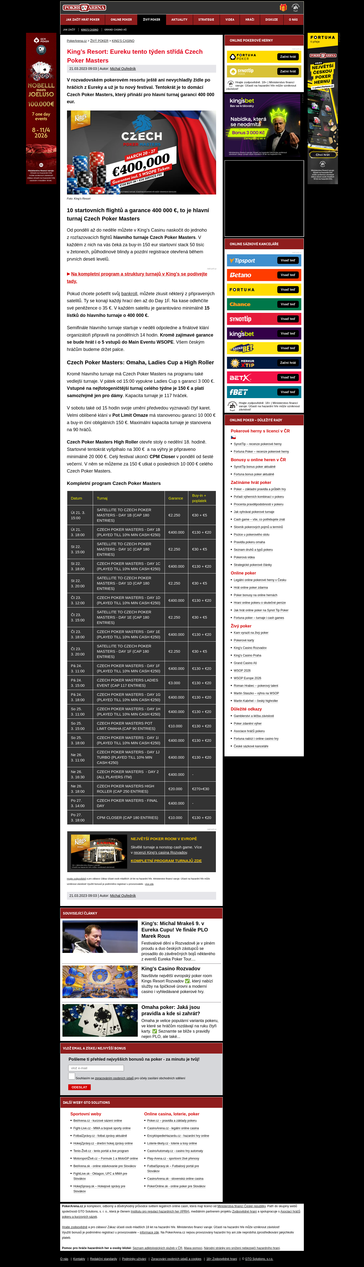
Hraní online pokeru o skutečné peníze (260, 602)
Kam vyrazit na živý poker (251, 633)
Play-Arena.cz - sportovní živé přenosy (173, 1158)
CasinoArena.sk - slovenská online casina (175, 1178)
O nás (64, 1259)
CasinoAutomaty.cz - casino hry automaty (175, 1151)
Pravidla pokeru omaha (249, 542)
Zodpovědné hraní (244, 1211)
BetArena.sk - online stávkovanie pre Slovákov (105, 1166)
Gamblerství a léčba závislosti (254, 716)
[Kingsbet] (262, 156)
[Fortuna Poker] (323, 183)
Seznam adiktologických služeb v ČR (157, 1248)
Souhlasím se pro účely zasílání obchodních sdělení (131, 1078)
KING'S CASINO (89, 29)
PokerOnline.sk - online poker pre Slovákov (176, 1186)
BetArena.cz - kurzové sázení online (98, 1120)
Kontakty (79, 1259)
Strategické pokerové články (253, 565)
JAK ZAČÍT (69, 29)
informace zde (149, 1232)
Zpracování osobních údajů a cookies (176, 1259)
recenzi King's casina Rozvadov (160, 852)
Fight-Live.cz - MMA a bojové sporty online (102, 1128)
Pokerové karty (244, 640)
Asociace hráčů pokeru (249, 731)
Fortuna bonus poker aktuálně (254, 474)
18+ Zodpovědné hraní (222, 1259)
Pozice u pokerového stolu (251, 534)
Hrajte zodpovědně (76, 878)
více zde (149, 884)
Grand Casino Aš (115, 29)
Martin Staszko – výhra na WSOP (256, 693)
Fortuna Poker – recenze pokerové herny (261, 451)
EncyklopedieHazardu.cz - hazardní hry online (178, 1136)
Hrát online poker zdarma (251, 587)
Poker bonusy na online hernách (255, 595)
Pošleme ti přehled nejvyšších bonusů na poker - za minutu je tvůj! (134, 1059)
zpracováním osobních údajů (114, 1078)
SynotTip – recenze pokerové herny (258, 444)
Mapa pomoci (193, 1248)
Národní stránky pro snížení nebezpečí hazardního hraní (242, 1248)
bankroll (129, 293)
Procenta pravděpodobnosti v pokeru (258, 504)
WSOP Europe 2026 (247, 678)
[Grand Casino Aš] (41, 183)
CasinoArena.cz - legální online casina (173, 1128)
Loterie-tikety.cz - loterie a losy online (172, 1143)
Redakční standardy (103, 1259)
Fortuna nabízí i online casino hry (256, 738)
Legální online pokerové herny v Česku (260, 580)
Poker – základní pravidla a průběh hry (260, 489)
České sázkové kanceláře (251, 746)
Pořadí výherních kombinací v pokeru (259, 497)
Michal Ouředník (123, 69)
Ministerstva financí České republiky (241, 1206)
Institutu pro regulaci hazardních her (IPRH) (160, 1211)
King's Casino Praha (247, 655)
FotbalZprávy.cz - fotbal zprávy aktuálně (100, 1136)
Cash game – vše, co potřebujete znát (259, 519)
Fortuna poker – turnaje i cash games (259, 618)
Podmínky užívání (134, 1259)
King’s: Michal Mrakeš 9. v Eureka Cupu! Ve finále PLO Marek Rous (175, 930)
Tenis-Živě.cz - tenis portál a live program (101, 1151)
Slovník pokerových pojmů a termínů (258, 527)
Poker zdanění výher (248, 723)
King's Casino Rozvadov (171, 968)
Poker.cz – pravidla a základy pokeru (172, 1120)
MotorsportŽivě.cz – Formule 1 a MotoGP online (106, 1158)
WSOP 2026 (242, 670)
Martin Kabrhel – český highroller (256, 701)
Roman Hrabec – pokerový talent (256, 685)
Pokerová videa (244, 557)
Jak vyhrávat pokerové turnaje (254, 512)
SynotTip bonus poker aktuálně (255, 467)
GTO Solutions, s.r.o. (259, 1259)
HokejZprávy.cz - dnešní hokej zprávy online (103, 1143)
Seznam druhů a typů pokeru (253, 550)
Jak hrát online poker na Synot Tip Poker (261, 610)
